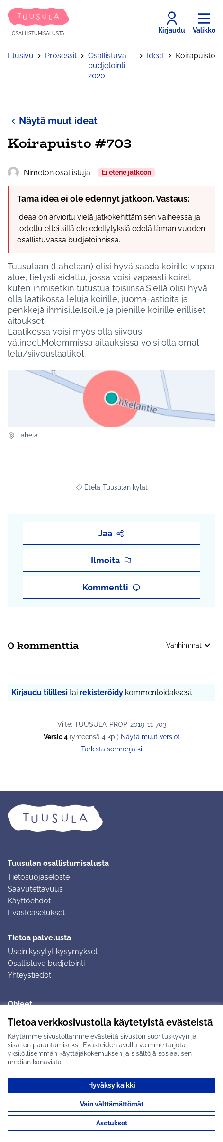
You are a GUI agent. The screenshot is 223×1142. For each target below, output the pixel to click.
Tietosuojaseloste (39, 877)
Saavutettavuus (35, 888)
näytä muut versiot (150, 737)
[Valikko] (204, 23)
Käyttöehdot (29, 900)
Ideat (155, 55)
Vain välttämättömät (111, 1104)
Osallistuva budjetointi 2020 (107, 65)
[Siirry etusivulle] (38, 22)
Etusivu (21, 55)
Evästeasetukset (36, 912)
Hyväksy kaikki (111, 1085)
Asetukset (111, 1123)
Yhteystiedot (29, 975)
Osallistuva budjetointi (46, 963)
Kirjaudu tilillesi (39, 692)
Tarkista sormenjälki (111, 749)
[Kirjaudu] (171, 22)
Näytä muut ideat (53, 120)
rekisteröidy (101, 692)
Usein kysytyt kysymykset (53, 951)
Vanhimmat (189, 645)
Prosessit (61, 55)
